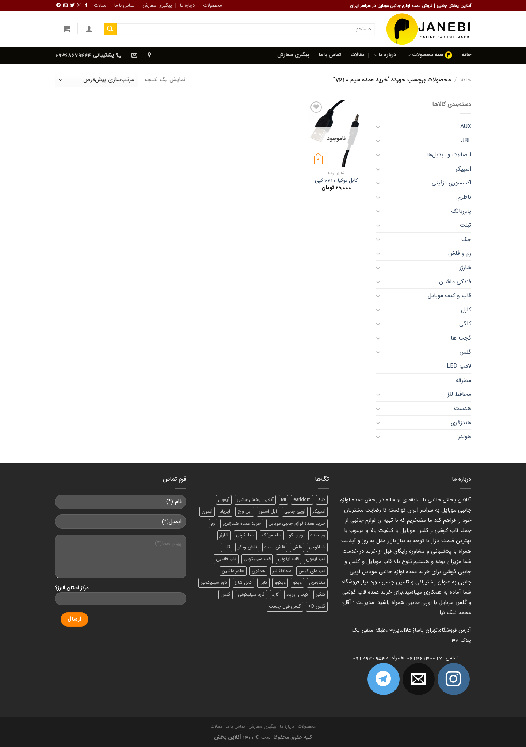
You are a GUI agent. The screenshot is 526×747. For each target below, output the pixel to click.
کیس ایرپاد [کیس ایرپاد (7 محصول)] (297, 594)
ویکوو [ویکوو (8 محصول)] (280, 582)
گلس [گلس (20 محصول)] (225, 594)
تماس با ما (124, 5)
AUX (465, 126)
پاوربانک (461, 211)
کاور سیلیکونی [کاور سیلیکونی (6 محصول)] (214, 582)
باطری (463, 197)
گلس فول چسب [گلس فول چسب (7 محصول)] (285, 606)
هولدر (464, 436)
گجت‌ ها (461, 337)
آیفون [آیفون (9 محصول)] (223, 499)
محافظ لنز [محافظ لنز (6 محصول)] (281, 571)
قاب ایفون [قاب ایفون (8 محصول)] (315, 559)
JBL (466, 140)
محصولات (212, 5)
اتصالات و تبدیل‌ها (448, 154)
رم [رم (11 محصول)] (213, 523)
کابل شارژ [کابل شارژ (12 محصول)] (243, 582)
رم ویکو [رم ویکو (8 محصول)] (296, 535)
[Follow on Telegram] (58, 5)
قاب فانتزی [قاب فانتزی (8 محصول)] (226, 559)
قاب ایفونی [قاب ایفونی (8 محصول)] (288, 559)
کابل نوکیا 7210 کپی (336, 180)
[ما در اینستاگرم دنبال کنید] (79, 5)
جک (466, 239)
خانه (466, 55)
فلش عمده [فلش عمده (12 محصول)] (274, 547)
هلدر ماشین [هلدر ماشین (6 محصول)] (233, 571)
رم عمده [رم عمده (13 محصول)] (317, 535)
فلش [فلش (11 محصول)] (297, 547)
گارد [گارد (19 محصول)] (275, 594)
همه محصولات (429, 55)
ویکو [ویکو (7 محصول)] (297, 582)
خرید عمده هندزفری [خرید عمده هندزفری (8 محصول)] (241, 523)
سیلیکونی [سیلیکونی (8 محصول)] (245, 535)
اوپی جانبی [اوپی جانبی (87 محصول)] (294, 511)
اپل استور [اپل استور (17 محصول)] (268, 511)
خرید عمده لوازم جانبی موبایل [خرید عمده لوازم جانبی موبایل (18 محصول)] (296, 523)
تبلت (465, 225)
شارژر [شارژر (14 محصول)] (224, 535)
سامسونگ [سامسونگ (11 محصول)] (272, 535)
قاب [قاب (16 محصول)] (226, 547)
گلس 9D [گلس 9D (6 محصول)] (316, 606)
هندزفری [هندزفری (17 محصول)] (317, 582)
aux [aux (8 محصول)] (321, 499)
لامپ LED (459, 366)
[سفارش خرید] (96, 80)
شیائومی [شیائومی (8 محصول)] (317, 547)
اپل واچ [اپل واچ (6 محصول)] (244, 511)
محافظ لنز (459, 394)
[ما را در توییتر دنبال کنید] (72, 5)
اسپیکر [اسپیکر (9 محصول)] (319, 511)
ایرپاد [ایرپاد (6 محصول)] (225, 511)
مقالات (100, 5)
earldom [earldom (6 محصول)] (302, 499)
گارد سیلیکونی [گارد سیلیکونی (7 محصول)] (251, 594)
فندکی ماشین (455, 281)
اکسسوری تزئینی (451, 182)
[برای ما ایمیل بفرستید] (65, 5)
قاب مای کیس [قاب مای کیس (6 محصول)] (311, 571)
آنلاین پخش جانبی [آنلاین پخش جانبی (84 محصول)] (255, 499)
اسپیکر (463, 168)
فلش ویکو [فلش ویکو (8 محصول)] (247, 547)
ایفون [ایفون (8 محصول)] (207, 511)
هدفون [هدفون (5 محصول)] (258, 571)
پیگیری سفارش (157, 5)
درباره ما (187, 5)
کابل (466, 309)
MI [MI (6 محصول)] (283, 499)
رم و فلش (459, 253)
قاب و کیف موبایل (449, 295)
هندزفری (461, 422)
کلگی (465, 323)
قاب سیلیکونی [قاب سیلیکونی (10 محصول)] (257, 559)
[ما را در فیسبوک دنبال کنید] (86, 5)
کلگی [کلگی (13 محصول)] (320, 594)
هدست (462, 408)
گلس (465, 352)
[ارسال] (110, 29)
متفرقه (463, 380)
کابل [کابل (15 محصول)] (263, 582)
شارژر (465, 267)
